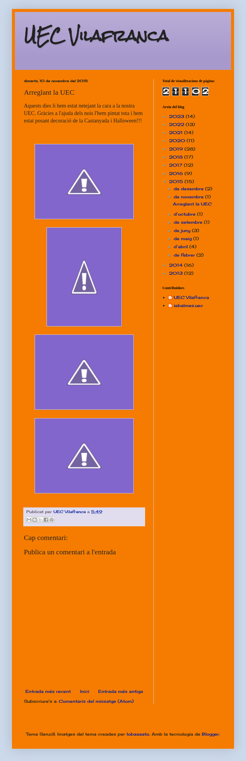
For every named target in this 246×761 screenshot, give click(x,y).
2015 (176, 181)
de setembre (189, 222)
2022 (177, 124)
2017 (176, 165)
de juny (183, 230)
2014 (176, 265)
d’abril (181, 246)
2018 (176, 156)
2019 (176, 148)
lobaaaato (138, 734)
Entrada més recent (48, 691)
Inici (84, 691)
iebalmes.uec (188, 305)
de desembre (189, 188)
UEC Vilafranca (96, 36)
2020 (178, 140)
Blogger (210, 734)
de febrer (185, 254)
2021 (176, 132)
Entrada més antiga (120, 691)
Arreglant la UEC (192, 203)
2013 (176, 273)
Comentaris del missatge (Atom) (96, 701)
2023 (177, 116)
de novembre (189, 196)
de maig (183, 238)
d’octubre (185, 214)
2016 (176, 173)
